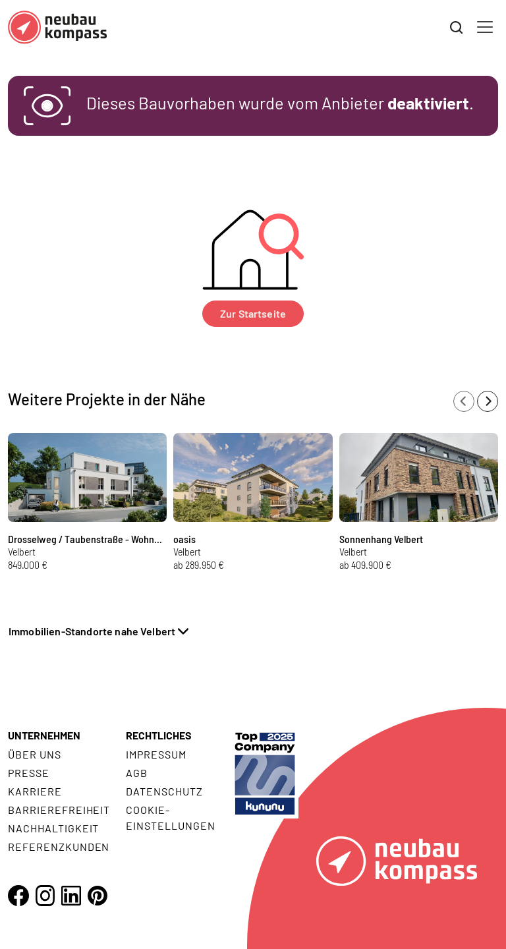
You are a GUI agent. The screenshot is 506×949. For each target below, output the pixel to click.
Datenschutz (164, 791)
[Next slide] (487, 401)
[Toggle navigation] (485, 27)
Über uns (34, 754)
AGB (137, 772)
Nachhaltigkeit (53, 828)
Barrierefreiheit (59, 809)
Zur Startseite (253, 313)
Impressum (156, 754)
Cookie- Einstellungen (170, 817)
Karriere (35, 791)
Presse (28, 772)
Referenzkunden (58, 846)
